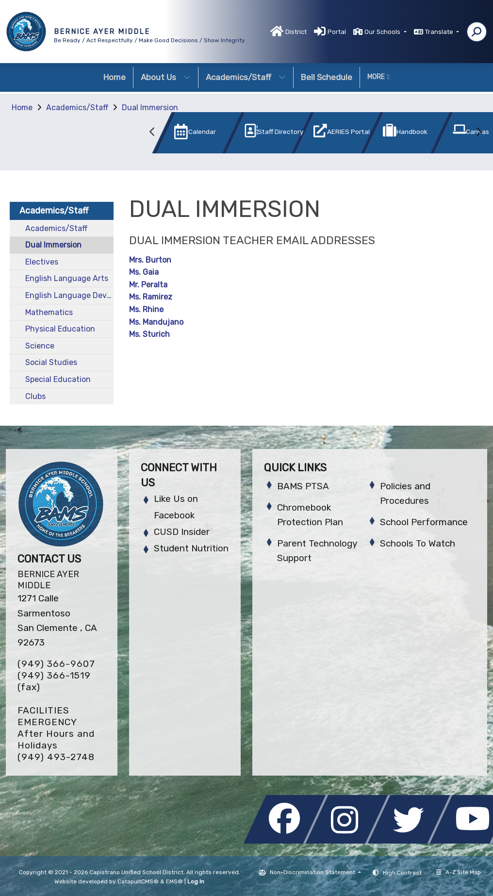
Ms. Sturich (149, 334)
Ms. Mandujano (156, 322)
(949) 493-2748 (56, 757)
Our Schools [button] (383, 31)
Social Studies (51, 362)
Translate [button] (440, 31)
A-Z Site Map (458, 872)
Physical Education (60, 328)
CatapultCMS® (138, 881)
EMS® (174, 881)
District (296, 31)
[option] (182, 134)
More (378, 77)
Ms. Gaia (144, 272)
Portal (337, 31)
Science (39, 345)
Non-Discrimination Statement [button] (313, 872)
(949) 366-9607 (56, 663)
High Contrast (402, 872)
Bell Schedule (326, 77)
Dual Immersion (150, 107)
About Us (166, 77)
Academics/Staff (246, 77)
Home (114, 77)
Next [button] (478, 132)
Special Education (58, 379)
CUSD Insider (182, 531)
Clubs (35, 396)
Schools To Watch (417, 543)
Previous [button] (153, 132)
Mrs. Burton (150, 260)
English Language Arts (66, 278)
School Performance (424, 522)
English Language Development (69, 295)
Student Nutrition (191, 548)
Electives (41, 261)
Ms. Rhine (146, 309)
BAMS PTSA (303, 486)
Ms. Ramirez (150, 296)
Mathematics (49, 312)
